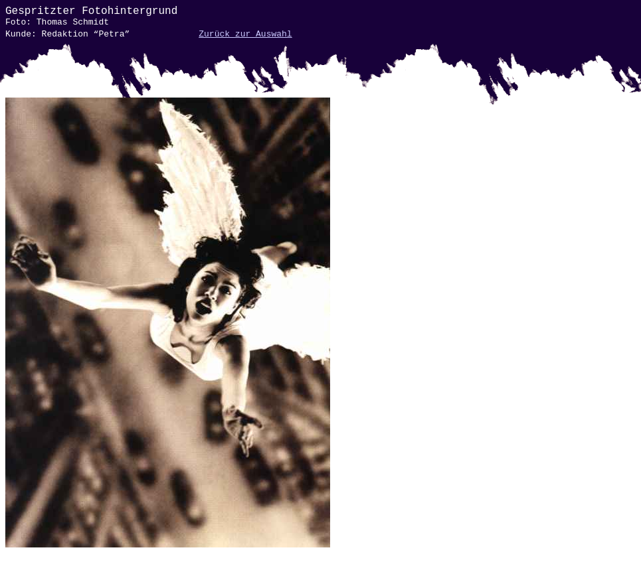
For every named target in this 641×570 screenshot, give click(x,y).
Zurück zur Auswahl (245, 34)
